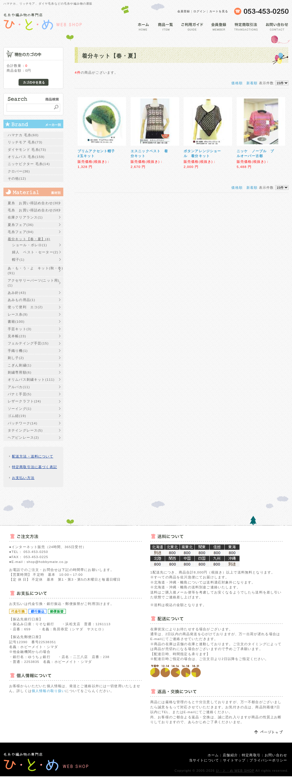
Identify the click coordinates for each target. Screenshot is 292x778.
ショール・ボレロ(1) (29, 245)
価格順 (236, 83)
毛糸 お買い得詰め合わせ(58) (34, 210)
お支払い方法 (23, 478)
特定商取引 (251, 755)
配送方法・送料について (32, 456)
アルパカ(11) (19, 387)
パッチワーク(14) (22, 423)
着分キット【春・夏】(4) (29, 239)
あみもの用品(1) (21, 300)
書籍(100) (16, 321)
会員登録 (183, 11)
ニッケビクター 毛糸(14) (29, 164)
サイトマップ (234, 760)
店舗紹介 (230, 755)
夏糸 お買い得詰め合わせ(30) (34, 203)
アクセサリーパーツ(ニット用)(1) (33, 282)
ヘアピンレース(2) (23, 437)
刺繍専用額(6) (19, 372)
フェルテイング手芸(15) (28, 343)
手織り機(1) (18, 350)
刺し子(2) (16, 358)
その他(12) (17, 178)
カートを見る (218, 11)
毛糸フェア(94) (21, 232)
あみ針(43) (17, 292)
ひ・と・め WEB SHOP (235, 770)
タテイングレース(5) (25, 430)
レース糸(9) (18, 314)
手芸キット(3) (19, 329)
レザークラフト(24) (24, 401)
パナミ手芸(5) (19, 394)
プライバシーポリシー (268, 760)
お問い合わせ (276, 755)
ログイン (199, 11)
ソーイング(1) (19, 408)
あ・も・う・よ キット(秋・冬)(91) (35, 270)
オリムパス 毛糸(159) (26, 157)
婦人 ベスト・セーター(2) (35, 252)
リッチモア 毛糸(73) (25, 142)
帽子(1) (18, 259)
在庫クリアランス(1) (25, 217)
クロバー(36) (19, 171)
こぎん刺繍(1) (19, 365)
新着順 (251, 83)
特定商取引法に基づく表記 (34, 467)
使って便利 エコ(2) (25, 307)
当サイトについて (204, 760)
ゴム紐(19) (17, 416)
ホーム (213, 755)
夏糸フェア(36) (21, 224)
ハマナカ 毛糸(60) (23, 135)
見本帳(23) (17, 336)
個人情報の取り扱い (48, 691)
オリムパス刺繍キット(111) (31, 379)
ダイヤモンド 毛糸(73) (27, 149)
